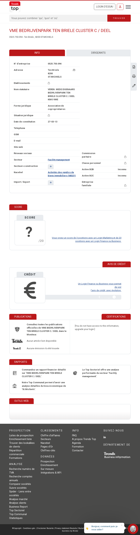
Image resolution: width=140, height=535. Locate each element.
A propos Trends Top (84, 439)
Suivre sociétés (18, 487)
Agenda (76, 443)
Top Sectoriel (16, 510)
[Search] (58, 18)
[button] (51, 166)
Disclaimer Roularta (45, 528)
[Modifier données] (133, 86)
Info (37, 52)
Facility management (59, 159)
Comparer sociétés (20, 484)
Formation (78, 446)
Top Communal (18, 514)
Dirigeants (98, 52)
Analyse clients (17, 502)
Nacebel (45, 443)
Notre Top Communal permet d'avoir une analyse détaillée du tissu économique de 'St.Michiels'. (44, 385)
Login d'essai (104, 6)
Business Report (18, 506)
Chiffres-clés (48, 450)
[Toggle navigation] (127, 6)
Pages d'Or (47, 446)
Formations (15, 458)
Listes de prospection (21, 435)
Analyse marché (18, 499)
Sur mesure (47, 469)
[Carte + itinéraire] (74, 70)
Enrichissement (49, 465)
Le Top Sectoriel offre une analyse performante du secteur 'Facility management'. (100, 373)
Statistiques (16, 518)
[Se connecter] (120, 7)
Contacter (77, 450)
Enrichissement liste (20, 439)
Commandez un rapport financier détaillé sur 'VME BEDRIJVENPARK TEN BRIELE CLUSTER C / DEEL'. (44, 373)
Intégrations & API (51, 472)
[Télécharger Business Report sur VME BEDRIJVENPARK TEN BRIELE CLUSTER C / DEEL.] (134, 67)
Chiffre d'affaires (50, 435)
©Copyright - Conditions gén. (24, 528)
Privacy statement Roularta (66, 528)
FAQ (74, 435)
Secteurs (46, 439)
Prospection (47, 461)
